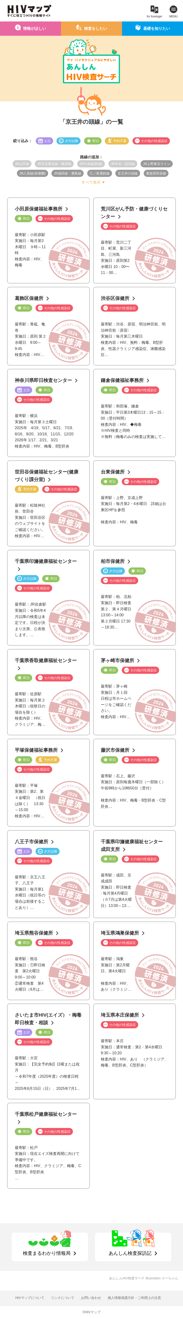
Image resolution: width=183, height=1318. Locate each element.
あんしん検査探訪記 (130, 1253)
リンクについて (62, 1298)
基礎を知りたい (156, 28)
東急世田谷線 (156, 173)
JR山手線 (22, 164)
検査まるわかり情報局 (47, 1253)
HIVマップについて (29, 1298)
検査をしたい (95, 28)
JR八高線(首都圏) (32, 173)
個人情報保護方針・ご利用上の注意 (134, 1298)
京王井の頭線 (128, 173)
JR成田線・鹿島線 (67, 173)
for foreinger (154, 16)
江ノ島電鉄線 (100, 173)
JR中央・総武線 (123, 164)
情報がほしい (34, 28)
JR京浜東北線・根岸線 (54, 164)
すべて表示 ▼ (93, 182)
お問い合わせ (91, 1298)
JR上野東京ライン (156, 164)
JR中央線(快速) (91, 164)
